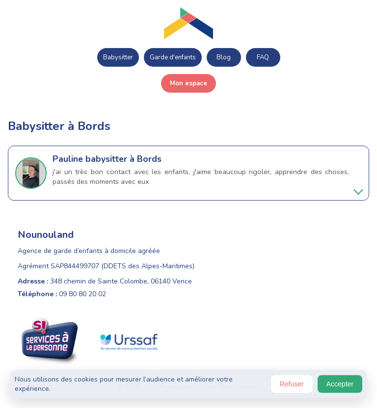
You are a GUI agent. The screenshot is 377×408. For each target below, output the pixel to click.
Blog (223, 57)
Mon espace (188, 83)
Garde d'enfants (173, 57)
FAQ (263, 57)
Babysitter (118, 57)
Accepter (339, 384)
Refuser (292, 384)
